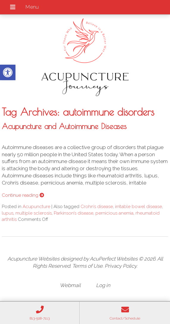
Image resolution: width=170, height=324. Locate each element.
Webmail (70, 285)
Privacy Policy (120, 266)
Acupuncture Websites (33, 259)
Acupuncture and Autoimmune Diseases (64, 126)
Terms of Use (87, 266)
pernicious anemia (114, 213)
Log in (103, 285)
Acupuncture (36, 206)
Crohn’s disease (97, 206)
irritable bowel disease (138, 206)
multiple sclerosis (33, 213)
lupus (7, 213)
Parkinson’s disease (73, 213)
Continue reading (23, 195)
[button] (7, 72)
